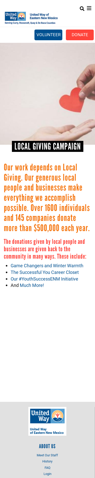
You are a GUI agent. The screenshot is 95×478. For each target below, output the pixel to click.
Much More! (32, 285)
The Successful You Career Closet (45, 272)
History (47, 461)
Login (47, 473)
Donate (80, 34)
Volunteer (48, 34)
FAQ (47, 467)
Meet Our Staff (47, 455)
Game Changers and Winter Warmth (47, 265)
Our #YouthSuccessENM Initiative (44, 279)
